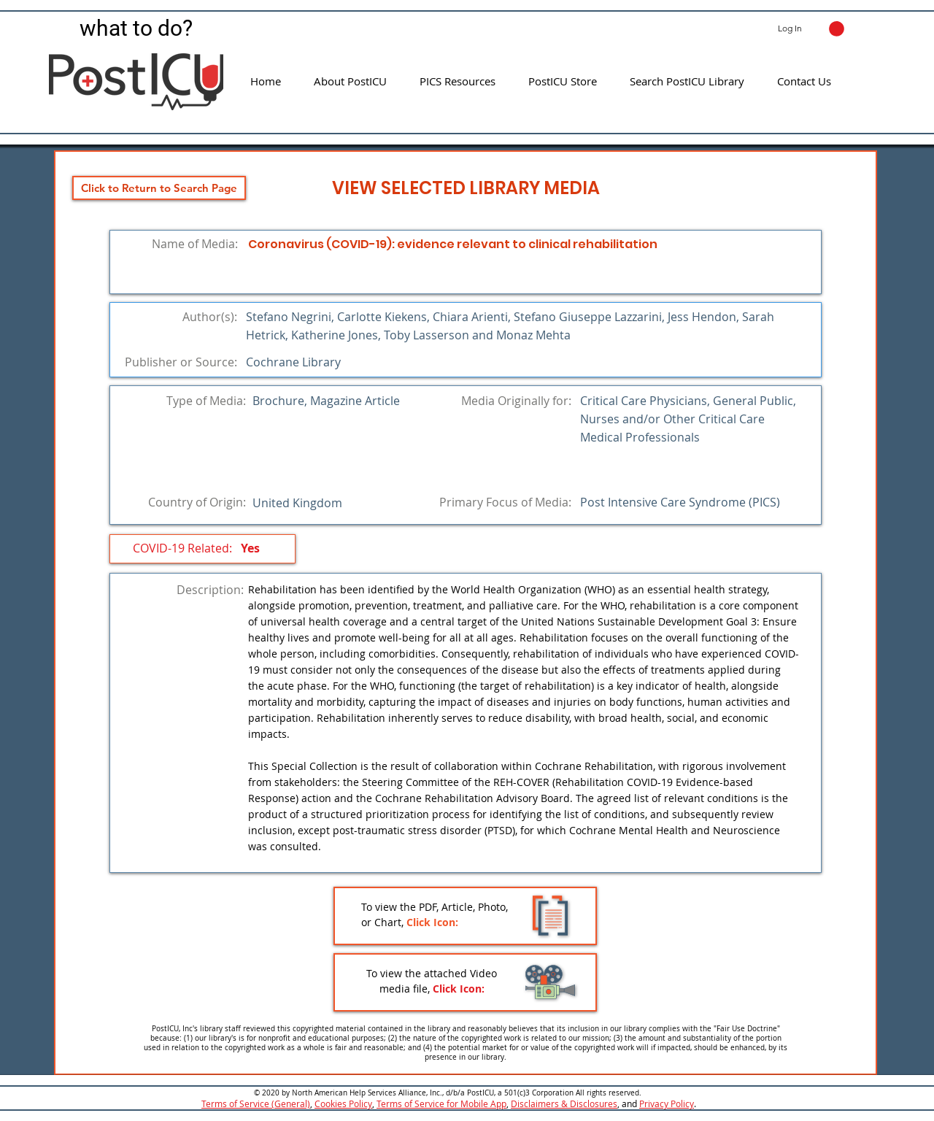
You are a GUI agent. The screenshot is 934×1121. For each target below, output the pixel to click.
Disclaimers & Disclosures (564, 1103)
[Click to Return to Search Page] (159, 188)
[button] (836, 28)
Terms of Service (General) (255, 1103)
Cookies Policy (343, 1103)
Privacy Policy (666, 1103)
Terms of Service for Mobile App (441, 1103)
